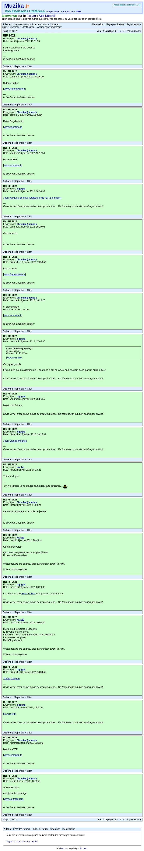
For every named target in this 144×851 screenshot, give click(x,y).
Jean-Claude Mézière (15, 440)
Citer (29, 66)
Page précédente (115, 24)
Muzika (14, 5)
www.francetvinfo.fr (14, 88)
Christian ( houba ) (27, 38)
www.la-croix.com (13, 798)
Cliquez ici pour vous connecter (21, 841)
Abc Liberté (47, 15)
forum (62, 848)
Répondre (19, 66)
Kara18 (20, 537)
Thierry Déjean (11, 678)
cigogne (21, 188)
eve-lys (20, 467)
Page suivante (133, 24)
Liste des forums (21, 24)
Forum (31, 15)
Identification (28, 27)
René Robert (28, 593)
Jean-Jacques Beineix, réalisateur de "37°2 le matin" (32, 197)
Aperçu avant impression (49, 27)
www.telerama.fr (13, 126)
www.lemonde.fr (13, 165)
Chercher (14, 27)
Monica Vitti (9, 713)
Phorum (83, 848)
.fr (26, 6)
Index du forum (39, 24)
